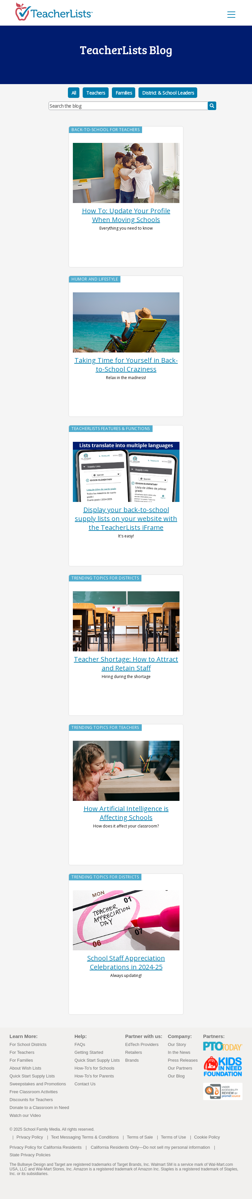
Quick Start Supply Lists (32, 1076)
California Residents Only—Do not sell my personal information (150, 1147)
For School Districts (28, 1044)
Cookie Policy (207, 1137)
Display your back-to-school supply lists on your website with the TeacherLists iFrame (126, 518)
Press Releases (183, 1060)
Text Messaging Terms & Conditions (85, 1137)
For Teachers (22, 1052)
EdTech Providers (141, 1044)
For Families (21, 1060)
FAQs (79, 1044)
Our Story (177, 1044)
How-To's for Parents (94, 1076)
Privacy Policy (29, 1137)
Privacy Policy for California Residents (46, 1147)
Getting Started (88, 1052)
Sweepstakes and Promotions (38, 1083)
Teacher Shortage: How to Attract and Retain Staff (126, 663)
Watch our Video (25, 1115)
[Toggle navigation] (231, 14)
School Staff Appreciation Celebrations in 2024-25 (126, 962)
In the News (179, 1052)
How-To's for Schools (94, 1068)
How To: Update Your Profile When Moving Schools (126, 215)
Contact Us (84, 1083)
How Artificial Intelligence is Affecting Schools (126, 813)
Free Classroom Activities (34, 1091)
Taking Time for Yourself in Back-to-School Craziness (126, 364)
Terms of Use (173, 1137)
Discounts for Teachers (31, 1099)
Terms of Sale (140, 1137)
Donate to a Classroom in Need (39, 1107)
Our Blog (176, 1076)
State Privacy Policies (30, 1154)
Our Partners (180, 1068)
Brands (131, 1060)
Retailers (133, 1052)
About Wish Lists (25, 1068)
